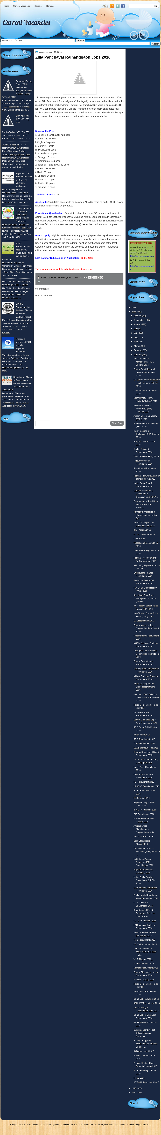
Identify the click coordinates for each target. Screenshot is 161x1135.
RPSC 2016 (139, 1078)
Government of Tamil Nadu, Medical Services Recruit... (146, 504)
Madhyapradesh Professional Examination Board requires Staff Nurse (23, 214)
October (138, 315)
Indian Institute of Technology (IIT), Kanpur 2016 (146, 434)
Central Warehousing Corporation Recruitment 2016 (146, 628)
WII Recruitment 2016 (143, 963)
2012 (134, 1092)
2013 (134, 1088)
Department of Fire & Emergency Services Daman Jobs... (144, 913)
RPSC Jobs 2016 (141, 798)
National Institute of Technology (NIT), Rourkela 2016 (142, 408)
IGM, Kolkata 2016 (142, 530)
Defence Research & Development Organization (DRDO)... (145, 493)
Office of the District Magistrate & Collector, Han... (145, 951)
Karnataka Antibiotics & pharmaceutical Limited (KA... (145, 515)
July (136, 328)
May (136, 337)
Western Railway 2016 (143, 979)
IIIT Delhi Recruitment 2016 (146, 1082)
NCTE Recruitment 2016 (144, 920)
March (137, 346)
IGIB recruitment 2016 (143, 1051)
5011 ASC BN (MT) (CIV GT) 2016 (22, 119)
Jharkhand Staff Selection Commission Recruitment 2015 (146, 697)
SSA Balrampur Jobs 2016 (145, 748)
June (136, 333)
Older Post (117, 423)
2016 (134, 311)
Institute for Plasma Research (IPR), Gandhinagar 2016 (143, 862)
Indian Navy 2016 (141, 735)
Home (6, 6)
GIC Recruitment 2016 (143, 814)
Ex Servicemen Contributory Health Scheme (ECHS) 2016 (146, 382)
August (137, 324)
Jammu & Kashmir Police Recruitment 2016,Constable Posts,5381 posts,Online (15, 148)
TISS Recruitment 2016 (144, 743)
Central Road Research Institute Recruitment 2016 (144, 372)
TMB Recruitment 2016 (144, 940)
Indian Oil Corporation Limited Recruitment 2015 (143, 686)
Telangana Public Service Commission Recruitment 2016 (146, 653)
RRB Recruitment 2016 (144, 739)
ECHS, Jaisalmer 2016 (144, 534)
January (138, 354)
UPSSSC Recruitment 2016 (146, 786)
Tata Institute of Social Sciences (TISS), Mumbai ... (146, 851)
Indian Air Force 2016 (143, 836)
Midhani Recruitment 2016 (145, 968)
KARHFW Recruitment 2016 (146, 1003)
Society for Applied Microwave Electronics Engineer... (145, 1043)
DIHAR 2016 (139, 538)
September (139, 320)
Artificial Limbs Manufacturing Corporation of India (143, 829)
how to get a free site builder (91, 1125)
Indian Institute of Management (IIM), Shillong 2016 (143, 361)
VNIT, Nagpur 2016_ (143, 959)
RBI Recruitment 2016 (143, 782)
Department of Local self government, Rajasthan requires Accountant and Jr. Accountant (17, 383)
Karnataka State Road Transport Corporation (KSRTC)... (144, 598)
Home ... (38, 6)
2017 (134, 307)
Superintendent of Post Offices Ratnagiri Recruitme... (144, 1033)
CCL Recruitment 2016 (144, 621)
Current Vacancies (21, 6)
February (138, 350)
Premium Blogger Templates (139, 1125)
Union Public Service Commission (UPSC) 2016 (144, 880)
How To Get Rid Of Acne (115, 1125)
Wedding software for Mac (65, 1125)
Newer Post (43, 423)
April (136, 341)
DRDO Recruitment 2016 (145, 944)
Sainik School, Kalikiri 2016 (146, 999)
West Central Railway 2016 (146, 456)
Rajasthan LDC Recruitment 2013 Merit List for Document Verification (24, 179)
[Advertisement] (79, 392)
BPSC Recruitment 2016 (144, 810)
